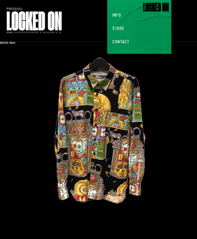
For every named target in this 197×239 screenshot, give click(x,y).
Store (118, 28)
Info (116, 15)
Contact (120, 41)
